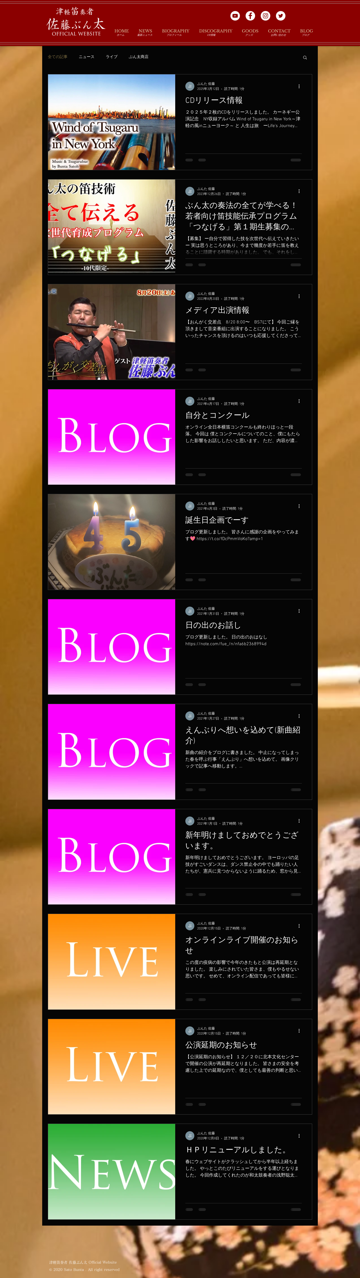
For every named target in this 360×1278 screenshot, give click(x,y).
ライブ (112, 57)
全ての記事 (58, 57)
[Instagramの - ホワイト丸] (265, 16)
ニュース (86, 57)
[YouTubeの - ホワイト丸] (235, 16)
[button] (305, 58)
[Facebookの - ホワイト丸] (250, 16)
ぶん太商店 (138, 57)
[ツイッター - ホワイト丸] (280, 16)
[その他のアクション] (301, 86)
